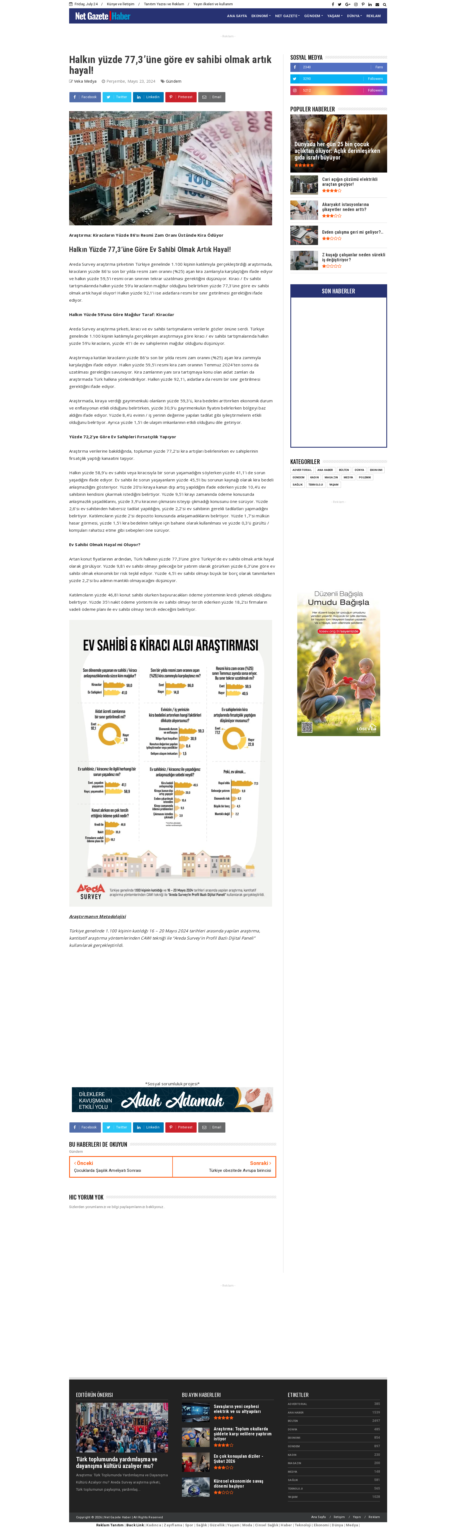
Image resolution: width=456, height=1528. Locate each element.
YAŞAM (333, 16)
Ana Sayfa (318, 1517)
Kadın (292, 1454)
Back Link (135, 1525)
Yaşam (293, 1496)
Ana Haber (296, 1412)
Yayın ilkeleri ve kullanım (213, 4)
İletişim (339, 1517)
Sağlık (293, 1480)
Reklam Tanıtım (110, 1525)
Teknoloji (295, 1488)
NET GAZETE (286, 16)
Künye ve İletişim (120, 4)
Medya (292, 1471)
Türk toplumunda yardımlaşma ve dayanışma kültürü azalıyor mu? (117, 1462)
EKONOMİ (259, 16)
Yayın (357, 1517)
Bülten (293, 1420)
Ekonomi (294, 1437)
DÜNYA (353, 16)
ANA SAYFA (237, 16)
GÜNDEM (312, 16)
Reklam (374, 1517)
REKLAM (373, 16)
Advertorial (297, 1404)
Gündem (173, 81)
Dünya (292, 1429)
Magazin (294, 1463)
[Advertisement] (172, 1018)
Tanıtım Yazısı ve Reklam (164, 4)
